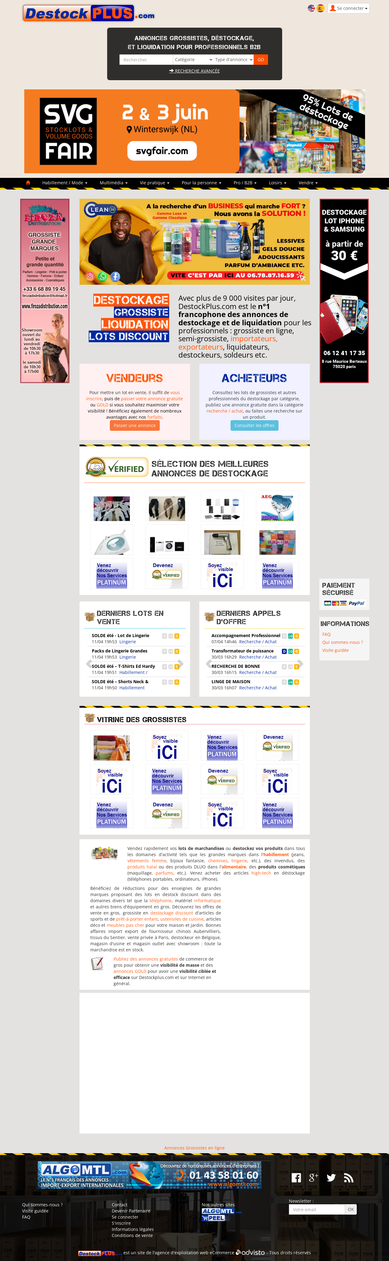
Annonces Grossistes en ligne (194, 1148)
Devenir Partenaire (131, 1211)
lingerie (239, 861)
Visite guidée (335, 650)
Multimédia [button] (114, 183)
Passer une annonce (135, 425)
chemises (218, 861)
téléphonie (161, 900)
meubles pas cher (125, 925)
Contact (119, 1205)
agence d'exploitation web (181, 1252)
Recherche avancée (194, 71)
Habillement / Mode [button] (65, 183)
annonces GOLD (130, 971)
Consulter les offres (254, 425)
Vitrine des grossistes (142, 719)
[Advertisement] (195, 1063)
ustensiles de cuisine (182, 919)
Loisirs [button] (277, 183)
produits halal (142, 867)
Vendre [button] (308, 183)
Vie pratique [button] (154, 183)
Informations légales (133, 1229)
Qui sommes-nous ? (342, 642)
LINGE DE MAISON (231, 681)
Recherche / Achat (258, 641)
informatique (207, 900)
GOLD (102, 405)
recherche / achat (225, 411)
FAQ (326, 634)
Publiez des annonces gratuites (146, 959)
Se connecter (125, 1217)
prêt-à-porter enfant (137, 919)
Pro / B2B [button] (245, 183)
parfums (164, 873)
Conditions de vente (132, 1235)
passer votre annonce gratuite (152, 398)
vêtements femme (146, 861)
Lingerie (127, 641)
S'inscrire (121, 1223)
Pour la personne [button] (201, 183)
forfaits (154, 417)
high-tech (261, 873)
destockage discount (171, 913)
